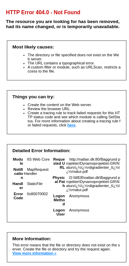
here (72, 125)
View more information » (35, 253)
